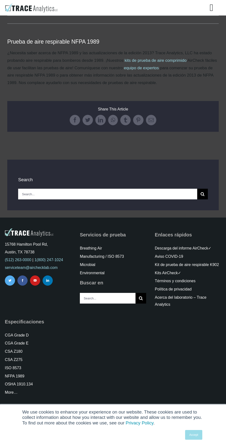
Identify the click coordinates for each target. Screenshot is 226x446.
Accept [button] (193, 435)
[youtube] (35, 280)
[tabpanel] (113, 67)
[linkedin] (48, 280)
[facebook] (22, 280)
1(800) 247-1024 (48, 260)
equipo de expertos (141, 68)
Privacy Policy (139, 422)
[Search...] (107, 194)
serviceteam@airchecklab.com (31, 268)
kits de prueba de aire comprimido (156, 60)
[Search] (202, 194)
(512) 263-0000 (18, 260)
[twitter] (10, 280)
